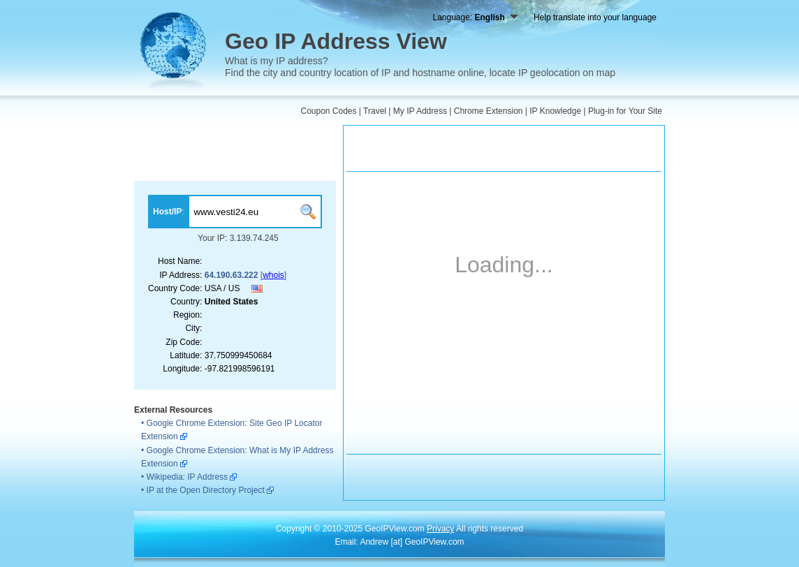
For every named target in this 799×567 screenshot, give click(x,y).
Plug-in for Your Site (625, 111)
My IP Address (420, 111)
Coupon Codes (328, 111)
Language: (475, 17)
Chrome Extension (488, 111)
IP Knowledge (555, 111)
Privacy (440, 528)
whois (273, 275)
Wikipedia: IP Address (187, 477)
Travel (374, 111)
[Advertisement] (235, 153)
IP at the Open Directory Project (206, 490)
